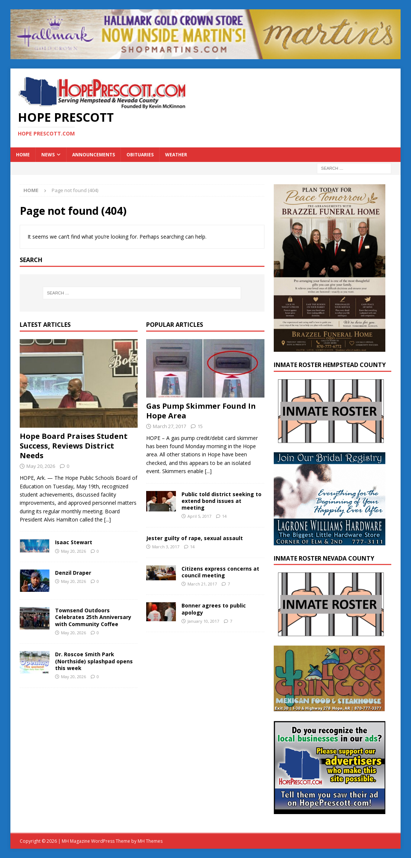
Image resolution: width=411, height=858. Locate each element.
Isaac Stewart (73, 542)
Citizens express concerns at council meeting (220, 572)
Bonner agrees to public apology (214, 609)
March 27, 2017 (169, 426)
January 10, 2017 (203, 621)
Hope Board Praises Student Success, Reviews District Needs (74, 445)
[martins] (205, 54)
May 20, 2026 (40, 466)
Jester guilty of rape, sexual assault (194, 538)
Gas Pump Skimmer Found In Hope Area (201, 411)
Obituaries (140, 154)
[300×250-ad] (329, 809)
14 (224, 516)
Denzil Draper (73, 572)
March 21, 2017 (202, 584)
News (48, 154)
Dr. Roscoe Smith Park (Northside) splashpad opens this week (94, 661)
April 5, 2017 (199, 516)
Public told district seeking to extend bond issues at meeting (221, 501)
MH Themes (150, 841)
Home (23, 154)
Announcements (93, 154)
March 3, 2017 (165, 546)
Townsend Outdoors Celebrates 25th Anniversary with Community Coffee (93, 617)
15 (200, 426)
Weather (176, 154)
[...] (107, 519)
